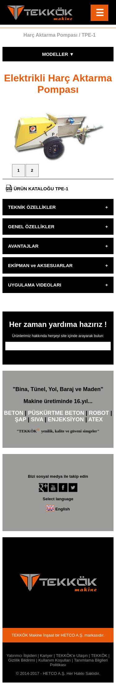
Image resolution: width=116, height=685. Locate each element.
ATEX (95, 419)
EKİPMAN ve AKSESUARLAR (40, 265)
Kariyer (46, 655)
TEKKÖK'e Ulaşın (72, 655)
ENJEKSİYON (66, 419)
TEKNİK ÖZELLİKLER (32, 207)
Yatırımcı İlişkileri (21, 655)
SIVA (37, 419)
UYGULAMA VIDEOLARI (34, 284)
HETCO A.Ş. (72, 635)
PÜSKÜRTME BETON (56, 413)
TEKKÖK (99, 655)
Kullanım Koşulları (54, 660)
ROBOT (99, 413)
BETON (14, 413)
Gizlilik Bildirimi (21, 660)
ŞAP (20, 419)
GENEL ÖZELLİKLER (31, 226)
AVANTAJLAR (23, 246)
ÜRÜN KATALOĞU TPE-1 (37, 188)
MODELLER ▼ (58, 54)
